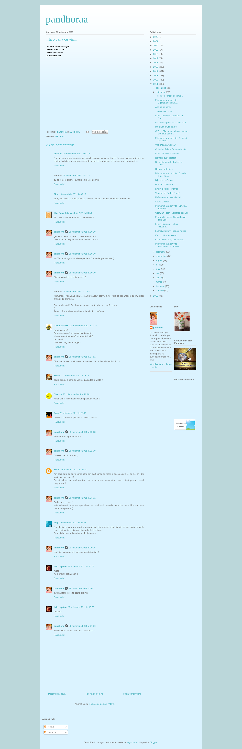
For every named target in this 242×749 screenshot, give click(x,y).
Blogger (153, 742)
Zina (56, 194)
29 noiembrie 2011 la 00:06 (82, 547)
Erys (56, 413)
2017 (156, 58)
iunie (158, 269)
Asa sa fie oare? (163, 107)
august (159, 260)
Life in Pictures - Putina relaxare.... (166, 225)
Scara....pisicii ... (163, 201)
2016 (156, 62)
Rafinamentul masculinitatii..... (169, 197)
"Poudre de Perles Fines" (167, 193)
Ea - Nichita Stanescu (165, 235)
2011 (156, 84)
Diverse (58, 394)
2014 (156, 71)
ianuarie (160, 290)
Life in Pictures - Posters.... (168, 153)
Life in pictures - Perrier (166, 189)
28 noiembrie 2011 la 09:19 (72, 194)
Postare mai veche (132, 694)
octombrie (161, 252)
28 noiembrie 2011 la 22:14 (73, 469)
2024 (156, 41)
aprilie (159, 277)
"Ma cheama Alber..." (165, 145)
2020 (156, 45)
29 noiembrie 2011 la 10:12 (82, 588)
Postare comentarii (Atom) (102, 704)
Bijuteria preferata (164, 180)
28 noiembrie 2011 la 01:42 (76, 153)
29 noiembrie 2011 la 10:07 (81, 566)
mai (158, 273)
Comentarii (51, 732)
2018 (156, 54)
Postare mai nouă (56, 694)
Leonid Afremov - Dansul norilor (170, 231)
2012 (156, 79)
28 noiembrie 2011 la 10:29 (82, 232)
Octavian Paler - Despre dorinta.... (172, 149)
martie (159, 282)
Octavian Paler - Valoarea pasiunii (171, 213)
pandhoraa (67, 19)
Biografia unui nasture (166, 126)
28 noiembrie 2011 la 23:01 (82, 498)
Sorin (56, 469)
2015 (156, 67)
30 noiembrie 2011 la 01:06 (82, 626)
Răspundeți (59, 165)
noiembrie (161, 92)
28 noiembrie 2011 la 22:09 (82, 451)
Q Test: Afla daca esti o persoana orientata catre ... (171, 132)
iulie (158, 264)
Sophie (57, 375)
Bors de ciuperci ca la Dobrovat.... (171, 122)
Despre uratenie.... (164, 169)
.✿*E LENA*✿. (61, 325)
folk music (60, 136)
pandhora (59, 232)
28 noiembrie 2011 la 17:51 (82, 356)
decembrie (161, 88)
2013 (156, 75)
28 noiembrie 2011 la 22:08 (82, 432)
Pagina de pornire (94, 694)
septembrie (161, 256)
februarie (160, 286)
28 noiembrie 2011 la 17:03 (76, 291)
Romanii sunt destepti (165, 158)
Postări (49, 726)
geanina (58, 153)
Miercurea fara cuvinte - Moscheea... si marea (167, 245)
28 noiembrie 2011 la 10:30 (82, 253)
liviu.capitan (60, 566)
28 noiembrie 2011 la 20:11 (73, 413)
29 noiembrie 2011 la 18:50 (81, 607)
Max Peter (59, 213)
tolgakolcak (132, 742)
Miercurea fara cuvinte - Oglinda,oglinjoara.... (166, 101)
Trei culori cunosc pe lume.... (169, 96)
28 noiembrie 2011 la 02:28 (76, 175)
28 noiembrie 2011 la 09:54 (78, 213)
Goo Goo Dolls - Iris (164, 184)
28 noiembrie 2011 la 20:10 (76, 394)
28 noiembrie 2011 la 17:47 (83, 325)
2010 (156, 296)
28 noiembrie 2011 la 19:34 (75, 375)
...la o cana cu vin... (164, 111)
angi (56, 522)
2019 (156, 50)
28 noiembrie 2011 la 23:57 (72, 522)
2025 (156, 37)
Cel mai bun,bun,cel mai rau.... (170, 239)
